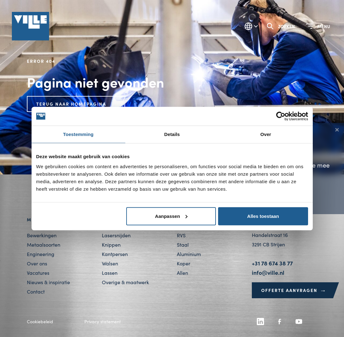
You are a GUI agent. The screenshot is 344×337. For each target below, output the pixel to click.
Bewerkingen (42, 235)
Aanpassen (171, 216)
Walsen (110, 263)
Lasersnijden (116, 235)
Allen (182, 272)
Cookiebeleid (40, 321)
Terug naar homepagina (71, 104)
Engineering (40, 254)
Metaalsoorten (43, 244)
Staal (183, 244)
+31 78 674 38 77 (272, 263)
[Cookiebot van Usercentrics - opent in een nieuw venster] (280, 116)
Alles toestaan (263, 216)
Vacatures (38, 272)
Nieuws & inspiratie (48, 282)
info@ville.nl (268, 272)
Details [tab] (172, 134)
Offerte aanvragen (294, 290)
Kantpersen (115, 254)
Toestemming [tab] (78, 134)
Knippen (111, 244)
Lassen (109, 272)
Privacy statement (102, 321)
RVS (181, 235)
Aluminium (189, 254)
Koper (183, 263)
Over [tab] (265, 134)
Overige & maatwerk (125, 282)
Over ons (37, 263)
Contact (36, 291)
